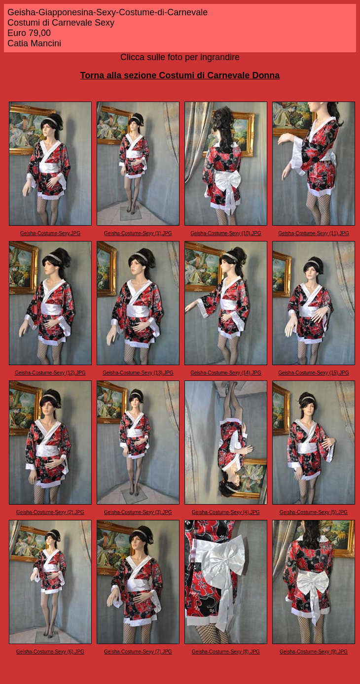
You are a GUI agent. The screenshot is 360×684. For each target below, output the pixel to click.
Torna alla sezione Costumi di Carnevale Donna (180, 75)
